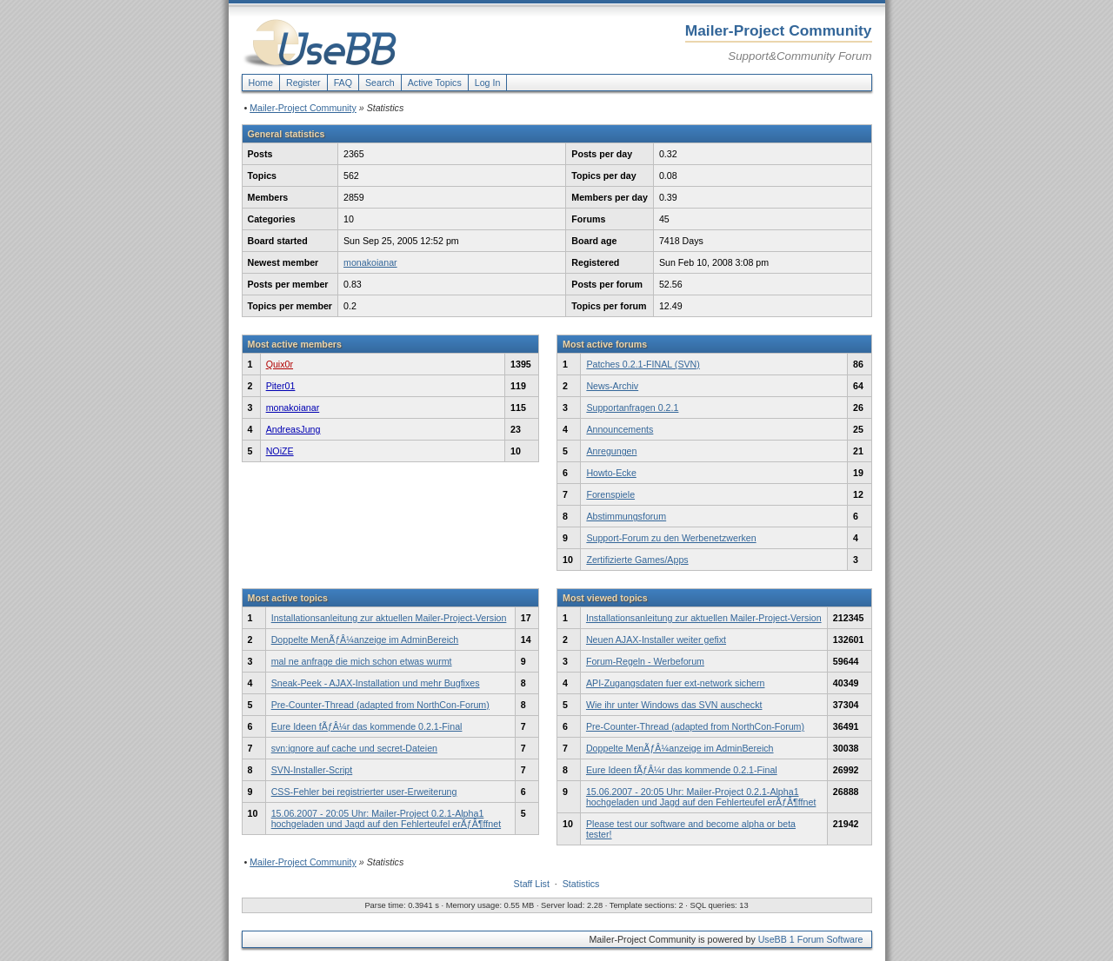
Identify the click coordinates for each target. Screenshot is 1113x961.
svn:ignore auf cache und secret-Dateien (354, 748)
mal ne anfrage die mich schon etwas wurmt (361, 661)
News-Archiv (612, 386)
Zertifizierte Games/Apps (637, 559)
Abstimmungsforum (626, 516)
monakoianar (370, 262)
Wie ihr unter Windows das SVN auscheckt (674, 704)
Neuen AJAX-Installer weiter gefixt (656, 639)
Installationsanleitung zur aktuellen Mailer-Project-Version (389, 618)
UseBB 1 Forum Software (810, 939)
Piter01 (281, 386)
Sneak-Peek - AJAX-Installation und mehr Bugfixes (375, 683)
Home (261, 82)
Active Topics (435, 82)
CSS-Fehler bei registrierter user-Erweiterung (364, 791)
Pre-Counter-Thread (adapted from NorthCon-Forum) (380, 704)
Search (380, 82)
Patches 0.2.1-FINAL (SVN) (643, 364)
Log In (488, 82)
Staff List (532, 883)
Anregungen (611, 451)
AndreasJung (293, 429)
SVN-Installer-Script (312, 770)
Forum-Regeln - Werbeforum (645, 661)
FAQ (343, 82)
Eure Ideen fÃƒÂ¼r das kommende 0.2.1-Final (367, 726)
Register (303, 82)
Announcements (619, 429)
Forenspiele (610, 494)
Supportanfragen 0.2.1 (632, 407)
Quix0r (279, 364)
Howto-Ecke (611, 472)
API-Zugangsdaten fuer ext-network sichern (675, 683)
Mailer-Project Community (303, 108)
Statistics (581, 883)
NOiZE (280, 451)
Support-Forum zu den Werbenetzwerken (671, 538)
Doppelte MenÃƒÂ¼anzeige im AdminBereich (365, 639)
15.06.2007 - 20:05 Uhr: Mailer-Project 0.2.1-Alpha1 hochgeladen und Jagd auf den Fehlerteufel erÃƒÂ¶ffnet (386, 818)
